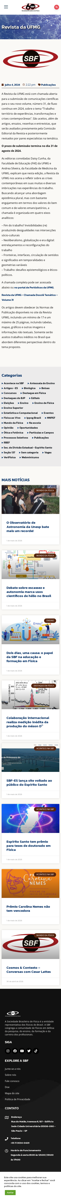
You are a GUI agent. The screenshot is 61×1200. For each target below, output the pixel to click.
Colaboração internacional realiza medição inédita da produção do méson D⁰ (28, 721)
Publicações (48, 85)
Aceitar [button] (10, 1192)
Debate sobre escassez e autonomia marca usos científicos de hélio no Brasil (29, 591)
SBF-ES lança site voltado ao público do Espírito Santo (29, 782)
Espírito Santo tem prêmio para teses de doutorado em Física (29, 845)
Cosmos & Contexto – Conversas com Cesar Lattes (29, 969)
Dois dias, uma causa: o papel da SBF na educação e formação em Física (30, 656)
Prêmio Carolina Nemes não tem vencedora (28, 908)
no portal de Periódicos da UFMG (34, 287)
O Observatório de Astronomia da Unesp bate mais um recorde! (28, 526)
